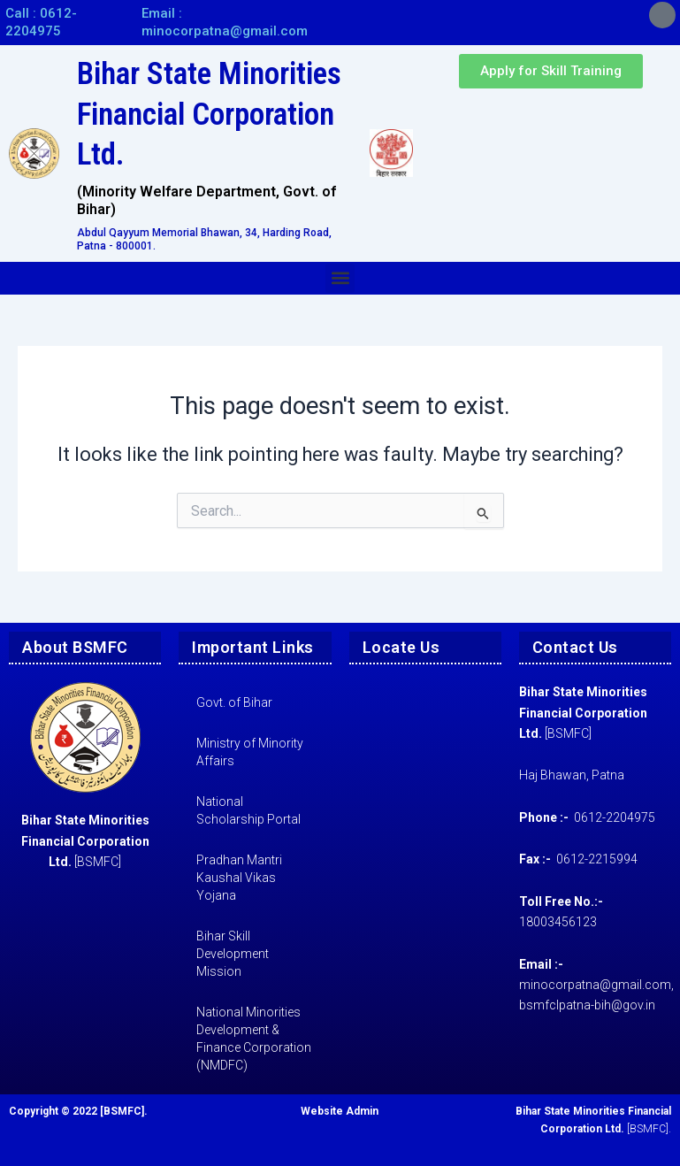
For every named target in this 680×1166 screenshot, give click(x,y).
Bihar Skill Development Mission (232, 953)
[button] (340, 278)
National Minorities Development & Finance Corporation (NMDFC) (253, 1038)
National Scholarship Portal (248, 810)
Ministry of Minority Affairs (249, 752)
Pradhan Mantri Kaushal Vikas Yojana (239, 877)
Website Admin (339, 1111)
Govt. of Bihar (234, 702)
